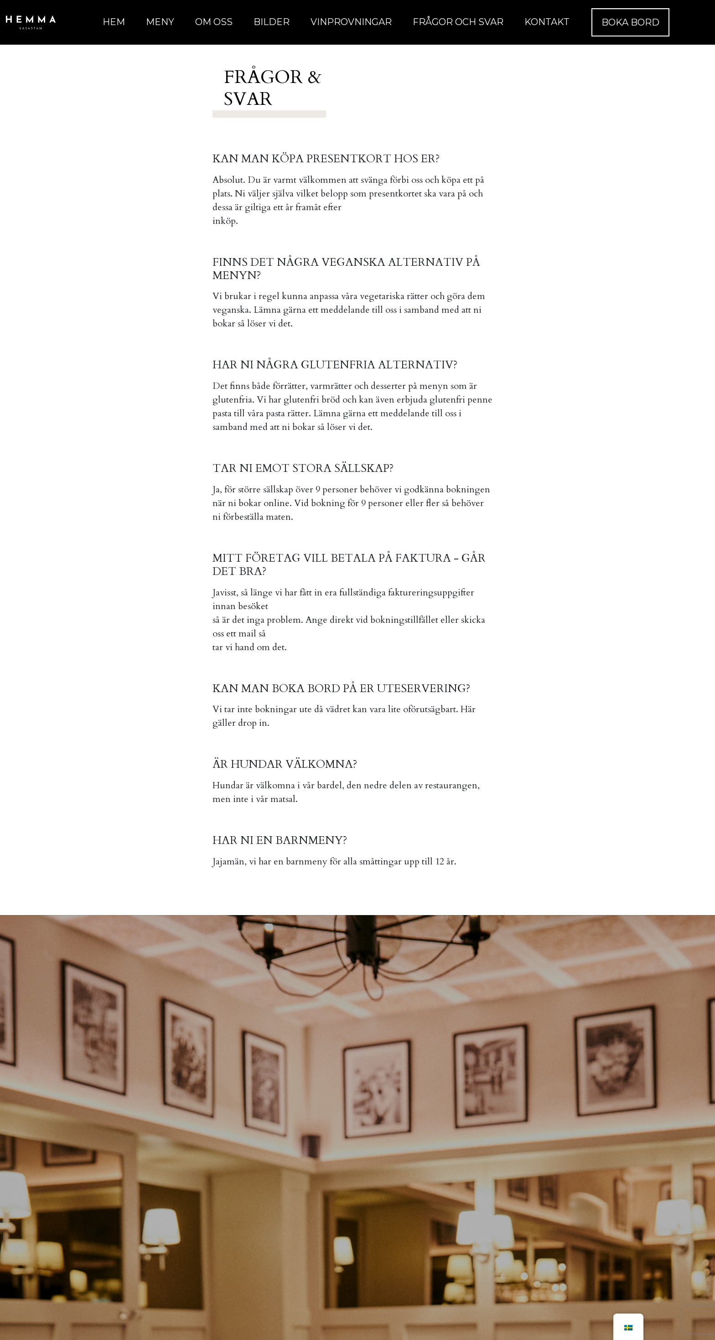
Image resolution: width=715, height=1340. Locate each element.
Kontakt (547, 21)
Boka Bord (630, 22)
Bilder (272, 21)
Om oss (214, 21)
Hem (114, 21)
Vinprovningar (351, 21)
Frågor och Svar (458, 21)
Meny (160, 21)
